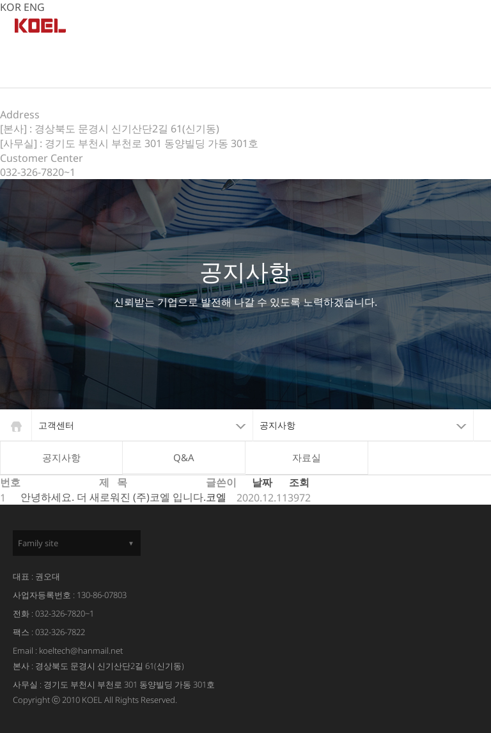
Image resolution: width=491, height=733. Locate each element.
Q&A (183, 457)
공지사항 (61, 457)
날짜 (262, 482)
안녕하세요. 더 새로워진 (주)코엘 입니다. (113, 497)
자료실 (306, 457)
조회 (299, 482)
